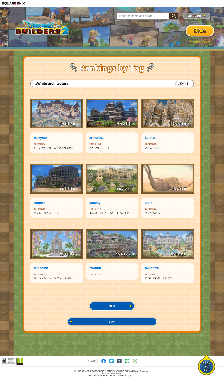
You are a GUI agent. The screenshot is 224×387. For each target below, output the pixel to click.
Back (112, 327)
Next (112, 311)
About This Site (201, 41)
